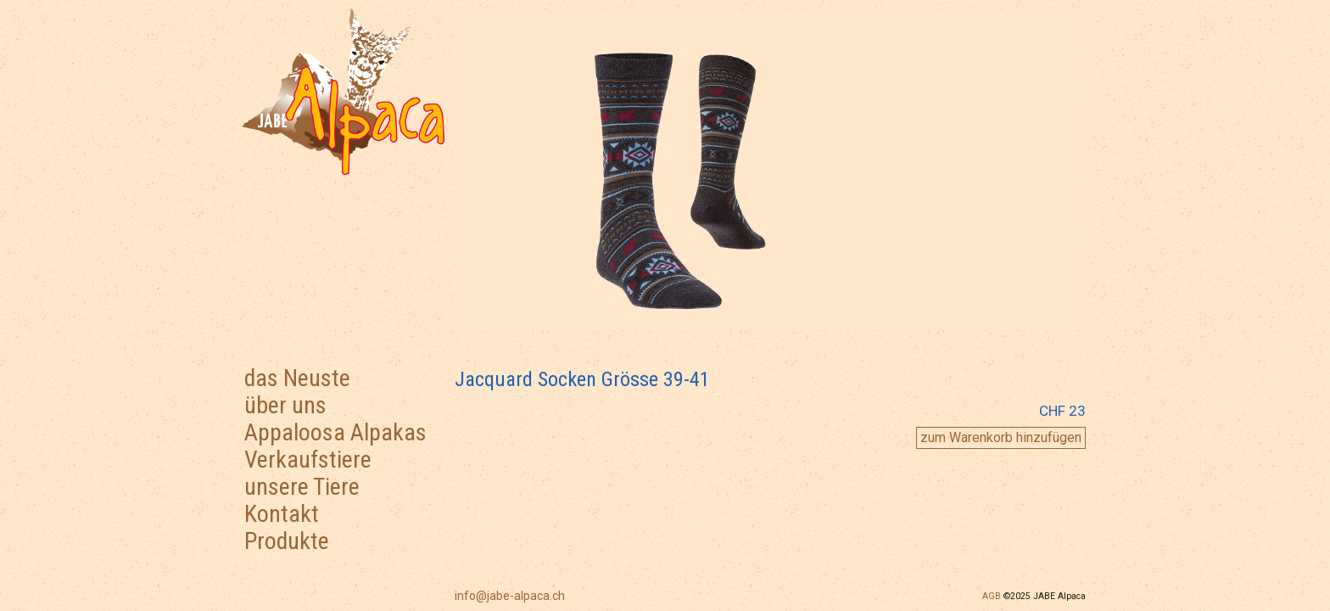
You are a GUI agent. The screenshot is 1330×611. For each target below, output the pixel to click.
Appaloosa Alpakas (335, 432)
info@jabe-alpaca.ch (510, 596)
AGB (991, 596)
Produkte (286, 541)
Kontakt (281, 514)
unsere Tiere (302, 487)
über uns (285, 405)
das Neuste (297, 378)
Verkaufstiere (308, 460)
